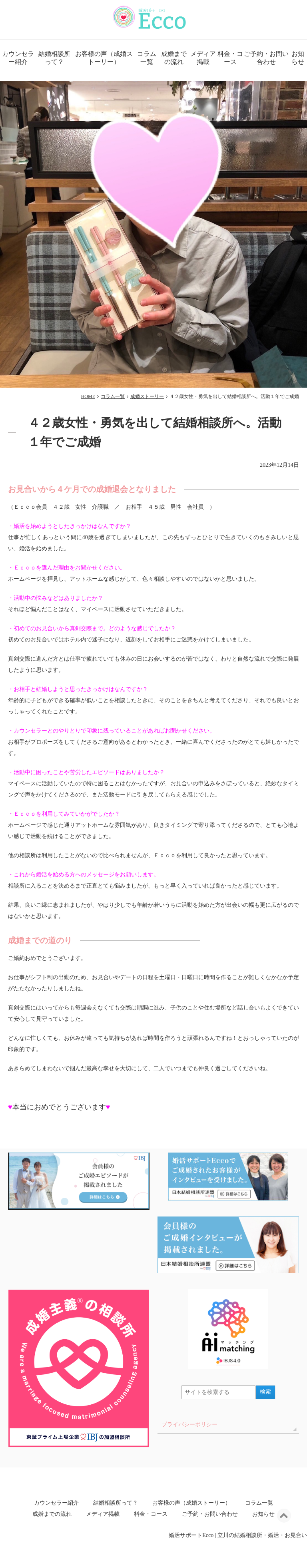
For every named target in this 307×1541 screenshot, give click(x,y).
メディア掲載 (203, 58)
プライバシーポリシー (189, 1425)
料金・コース (230, 58)
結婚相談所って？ (54, 58)
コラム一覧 (146, 58)
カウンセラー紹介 (18, 58)
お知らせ (263, 1514)
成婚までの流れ (174, 58)
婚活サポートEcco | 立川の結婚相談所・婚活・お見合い (238, 1535)
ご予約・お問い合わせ (266, 58)
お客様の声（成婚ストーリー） (104, 58)
